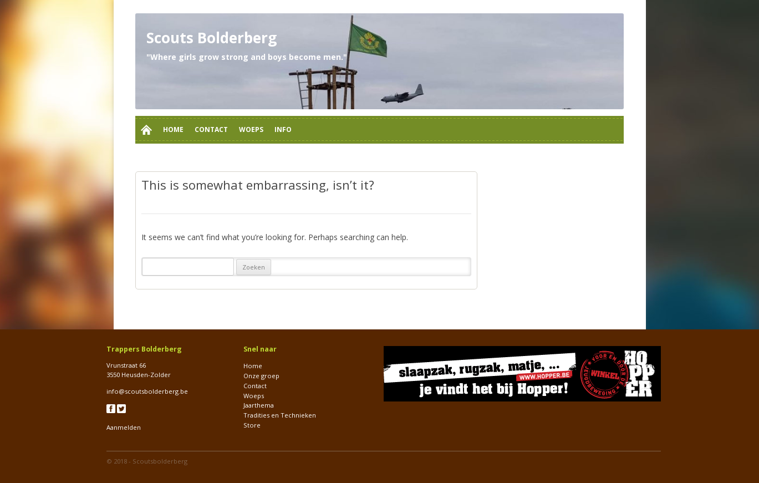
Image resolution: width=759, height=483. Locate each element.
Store (252, 425)
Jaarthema (258, 405)
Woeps (251, 129)
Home (173, 129)
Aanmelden (123, 427)
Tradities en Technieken (279, 415)
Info (283, 129)
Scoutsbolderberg (160, 461)
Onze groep (261, 376)
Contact (211, 129)
